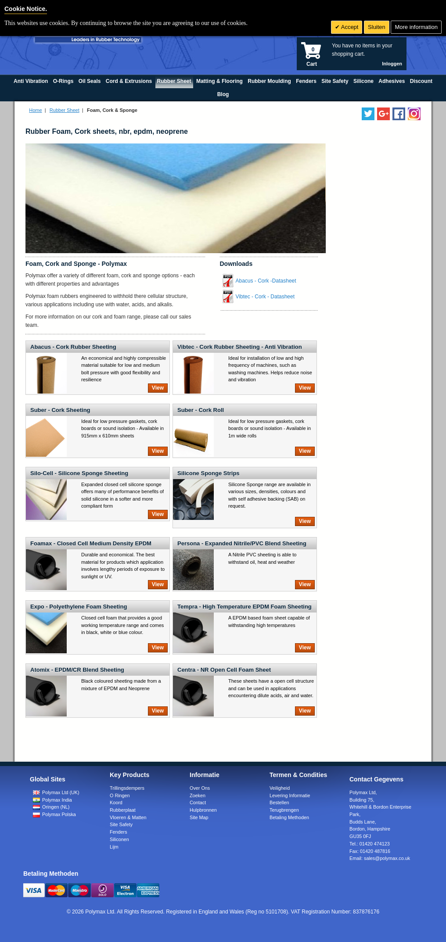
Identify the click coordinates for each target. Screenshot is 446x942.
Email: (379, 858)
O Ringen (120, 795)
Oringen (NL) (51, 806)
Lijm (114, 846)
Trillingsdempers (127, 788)
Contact (198, 802)
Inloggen (392, 63)
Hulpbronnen (203, 810)
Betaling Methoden (289, 817)
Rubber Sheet (64, 110)
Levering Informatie (290, 795)
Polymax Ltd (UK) (56, 792)
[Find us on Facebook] (398, 113)
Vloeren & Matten (128, 817)
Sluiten (376, 27)
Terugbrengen (284, 810)
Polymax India (52, 799)
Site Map (199, 817)
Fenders (118, 832)
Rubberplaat (123, 810)
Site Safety (121, 824)
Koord (116, 802)
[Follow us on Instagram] (414, 113)
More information (416, 27)
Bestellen (279, 802)
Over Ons (200, 788)
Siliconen (119, 839)
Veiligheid (280, 788)
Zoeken (197, 795)
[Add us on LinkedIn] (383, 113)
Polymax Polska (54, 814)
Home (35, 110)
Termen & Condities (298, 774)
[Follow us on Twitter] (368, 113)
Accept (349, 27)
